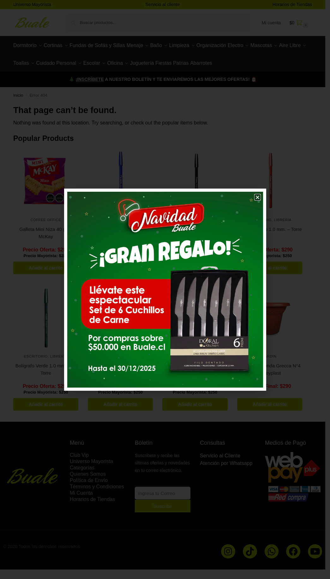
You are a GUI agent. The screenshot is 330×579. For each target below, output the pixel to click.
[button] (257, 197)
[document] (165, 289)
